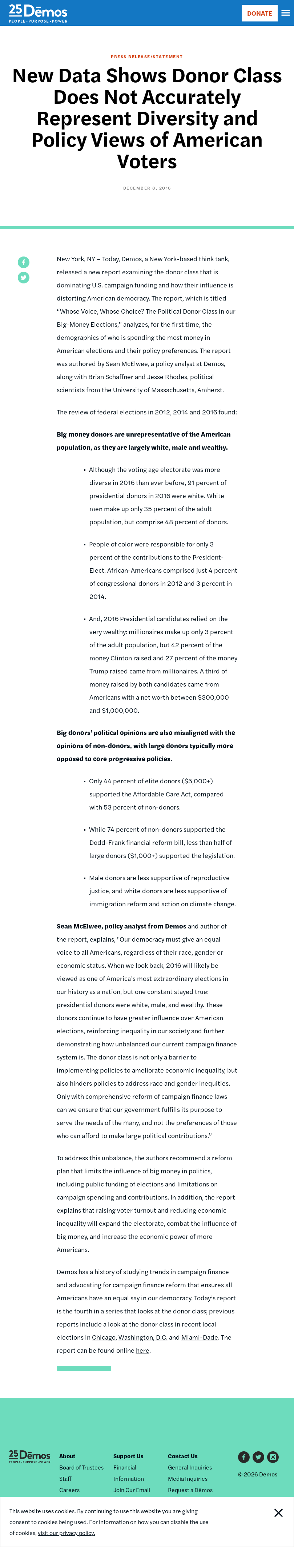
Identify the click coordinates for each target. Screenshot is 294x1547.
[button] (23, 262)
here (142, 1350)
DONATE (259, 12)
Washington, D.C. (143, 1336)
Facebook (244, 1457)
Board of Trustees (81, 1467)
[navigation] (286, 13)
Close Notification (265, 1522)
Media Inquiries (188, 1478)
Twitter (258, 1457)
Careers (69, 1490)
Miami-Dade (199, 1336)
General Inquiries (190, 1467)
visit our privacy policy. (66, 1532)
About (67, 1456)
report (111, 271)
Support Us (128, 1456)
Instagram (273, 1457)
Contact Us (183, 1456)
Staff (65, 1478)
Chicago (104, 1336)
